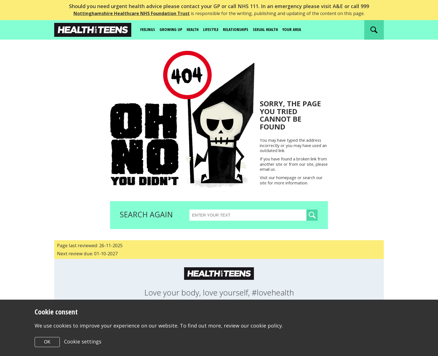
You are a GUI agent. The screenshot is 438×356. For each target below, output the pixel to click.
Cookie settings (83, 341)
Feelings (148, 30)
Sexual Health (277, 30)
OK (47, 342)
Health (196, 30)
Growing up (173, 30)
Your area (305, 30)
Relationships (244, 30)
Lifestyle (216, 30)
